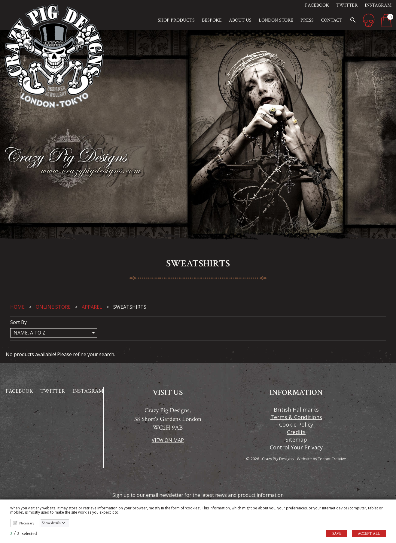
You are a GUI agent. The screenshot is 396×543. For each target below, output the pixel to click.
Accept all (369, 533)
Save (336, 533)
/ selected (23, 533)
